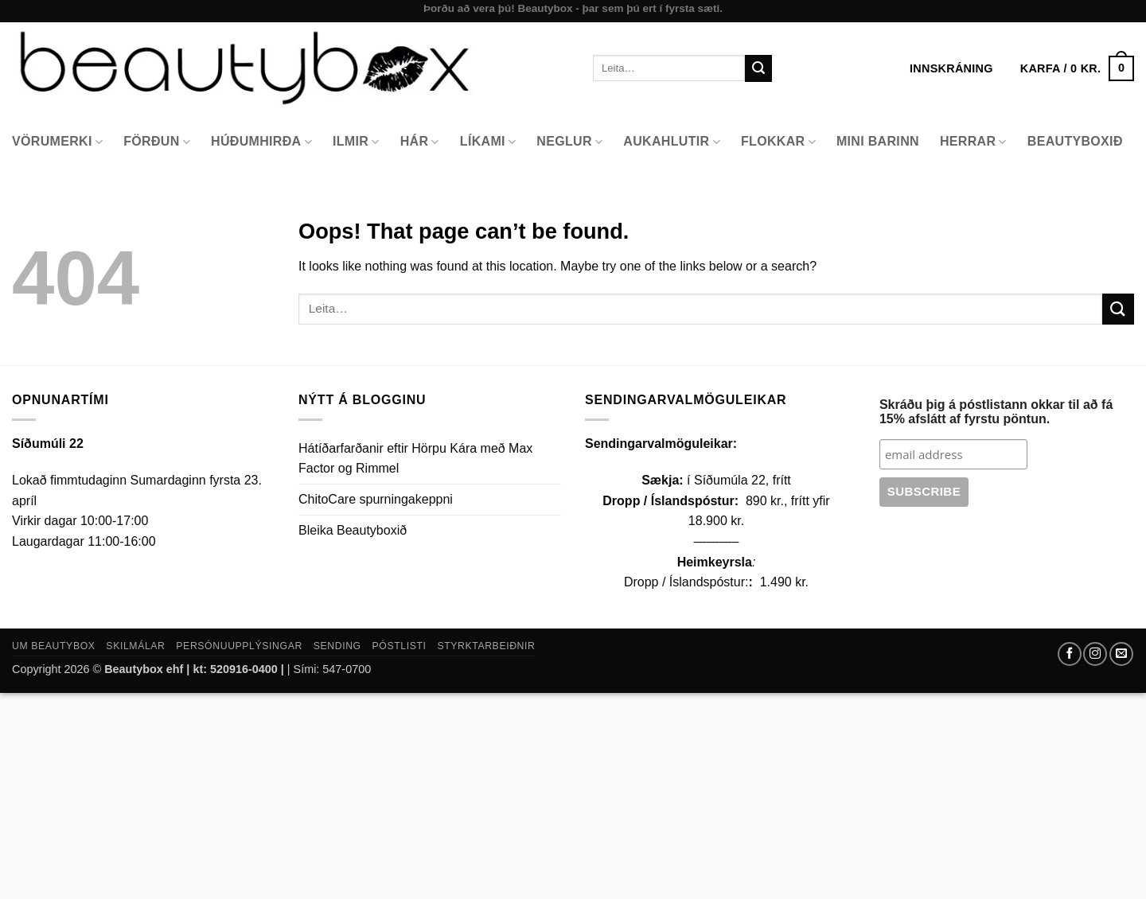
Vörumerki (57, 142)
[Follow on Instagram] (1095, 654)
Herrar (973, 142)
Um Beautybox (54, 646)
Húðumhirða (261, 142)
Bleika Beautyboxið (352, 530)
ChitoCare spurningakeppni (375, 499)
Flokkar (778, 142)
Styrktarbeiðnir (486, 646)
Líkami (488, 142)
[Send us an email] (1121, 654)
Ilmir (356, 142)
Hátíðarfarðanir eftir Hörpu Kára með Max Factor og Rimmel (415, 459)
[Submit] (758, 68)
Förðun (156, 142)
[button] (1077, 68)
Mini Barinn (877, 141)
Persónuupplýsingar (239, 646)
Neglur (569, 142)
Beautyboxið (1075, 141)
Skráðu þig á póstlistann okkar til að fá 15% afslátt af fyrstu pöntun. (996, 412)
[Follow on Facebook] (1070, 654)
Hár (419, 142)
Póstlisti (399, 646)
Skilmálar (135, 646)
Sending (337, 646)
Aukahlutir (671, 142)
